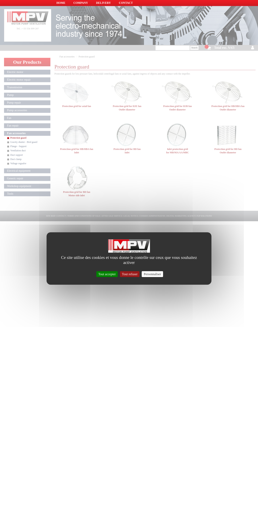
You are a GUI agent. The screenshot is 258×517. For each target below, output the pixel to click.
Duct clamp (16, 159)
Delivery (103, 2)
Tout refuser (130, 274)
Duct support (16, 155)
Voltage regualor (18, 163)
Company (80, 2)
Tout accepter (107, 274)
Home (60, 2)
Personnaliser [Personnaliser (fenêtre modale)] (152, 274)
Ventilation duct (18, 150)
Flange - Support (18, 146)
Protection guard (18, 137)
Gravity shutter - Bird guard (23, 142)
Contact (126, 2)
